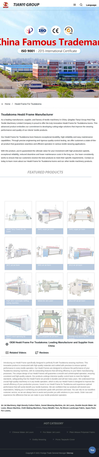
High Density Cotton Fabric (28, 405)
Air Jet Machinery (8, 405)
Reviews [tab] (42, 352)
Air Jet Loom (68, 405)
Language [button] (91, 5)
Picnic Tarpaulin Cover (65, 439)
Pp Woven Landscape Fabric (72, 408)
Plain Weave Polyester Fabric (82, 432)
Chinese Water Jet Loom (23, 432)
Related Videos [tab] (16, 352)
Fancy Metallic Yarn (50, 408)
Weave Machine (13, 408)
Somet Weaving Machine (51, 405)
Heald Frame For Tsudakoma (28, 104)
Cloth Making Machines (31, 408)
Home (7, 104)
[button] (75, 5)
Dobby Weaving (40, 439)
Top (92, 450)
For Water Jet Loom (51, 432)
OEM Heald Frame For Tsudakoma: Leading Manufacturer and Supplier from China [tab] (49, 344)
